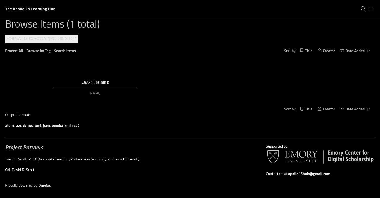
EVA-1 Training (95, 82)
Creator (329, 50)
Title (309, 50)
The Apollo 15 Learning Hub (30, 9)
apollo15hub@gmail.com (309, 173)
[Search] (363, 9)
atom (9, 125)
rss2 (76, 125)
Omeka (44, 185)
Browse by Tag (38, 50)
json (46, 125)
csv (18, 125)
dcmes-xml (32, 125)
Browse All (14, 50)
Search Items (65, 50)
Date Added (355, 50)
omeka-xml (61, 125)
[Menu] (371, 9)
